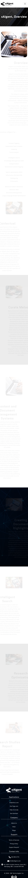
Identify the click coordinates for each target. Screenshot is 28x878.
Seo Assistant (14, 813)
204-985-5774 (15, 857)
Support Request (14, 847)
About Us (14, 823)
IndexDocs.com (14, 802)
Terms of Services (14, 840)
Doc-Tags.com (14, 806)
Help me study (14, 810)
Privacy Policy (14, 844)
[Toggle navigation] (25, 3)
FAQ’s (14, 827)
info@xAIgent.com (15, 861)
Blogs (14, 830)
